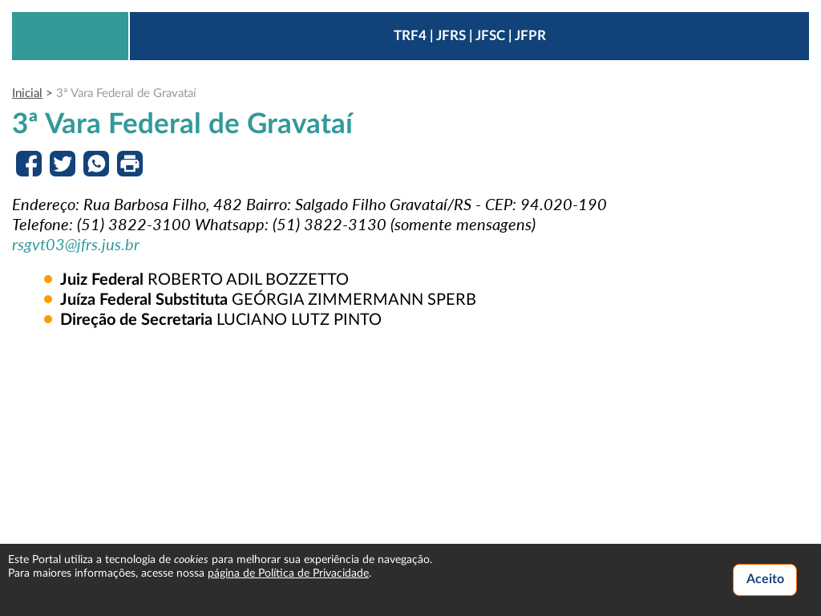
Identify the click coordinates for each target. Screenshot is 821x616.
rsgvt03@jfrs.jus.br (76, 243)
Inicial (27, 93)
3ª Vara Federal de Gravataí (126, 93)
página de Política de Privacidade (288, 573)
